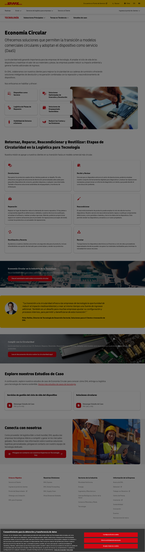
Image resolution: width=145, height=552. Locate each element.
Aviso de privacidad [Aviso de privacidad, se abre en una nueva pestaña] (60, 550)
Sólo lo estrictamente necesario (111, 540)
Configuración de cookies (111, 534)
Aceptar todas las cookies (111, 546)
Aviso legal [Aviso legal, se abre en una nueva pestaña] (69, 550)
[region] (72, 540)
